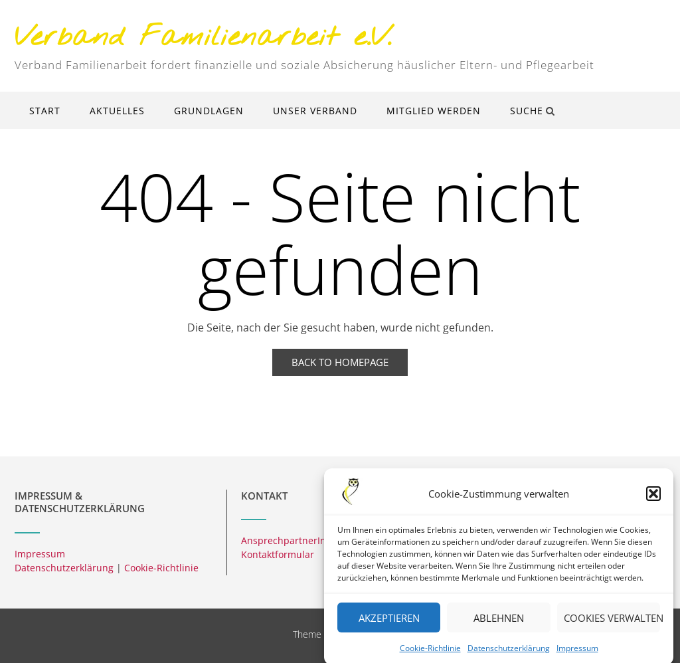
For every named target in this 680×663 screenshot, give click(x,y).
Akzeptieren (389, 625)
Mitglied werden (433, 110)
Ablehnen (498, 625)
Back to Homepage (340, 362)
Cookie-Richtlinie (430, 655)
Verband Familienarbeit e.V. (203, 38)
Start (44, 110)
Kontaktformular (277, 554)
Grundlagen (209, 110)
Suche (532, 110)
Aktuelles (117, 110)
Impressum (577, 655)
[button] (653, 501)
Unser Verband (315, 110)
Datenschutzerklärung (509, 655)
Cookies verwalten (612, 625)
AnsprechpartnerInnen (292, 540)
